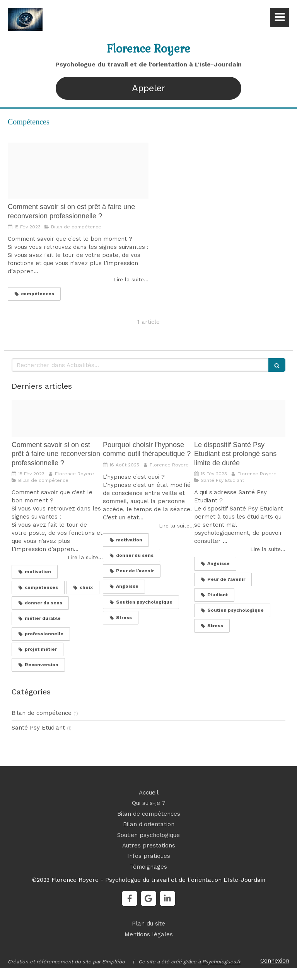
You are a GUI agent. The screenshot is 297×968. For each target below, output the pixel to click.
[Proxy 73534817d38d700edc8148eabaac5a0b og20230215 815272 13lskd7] (78, 171)
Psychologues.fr (221, 962)
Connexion (274, 960)
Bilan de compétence (42, 712)
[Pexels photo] (148, 418)
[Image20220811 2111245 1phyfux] (239, 418)
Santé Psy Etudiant (38, 727)
